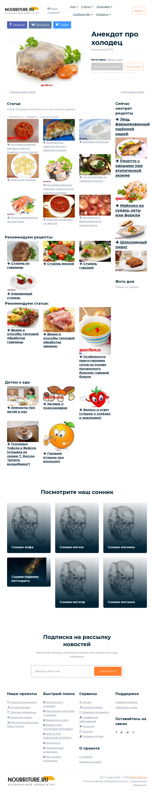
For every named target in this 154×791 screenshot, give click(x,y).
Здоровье (103, 6)
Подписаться (107, 671)
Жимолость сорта (57, 720)
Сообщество (81, 14)
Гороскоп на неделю (22, 702)
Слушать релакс (19, 707)
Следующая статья (132, 92)
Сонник (86, 731)
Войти (139, 10)
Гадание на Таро (91, 736)
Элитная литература (21, 712)
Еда (72, 6)
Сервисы (102, 14)
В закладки (134, 66)
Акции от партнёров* (107, 66)
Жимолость (53, 743)
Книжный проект (19, 717)
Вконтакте (40, 24)
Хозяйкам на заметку (94, 712)
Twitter (62, 24)
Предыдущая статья (22, 92)
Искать (85, 702)
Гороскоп (86, 726)
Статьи (86, 6)
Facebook (17, 24)
